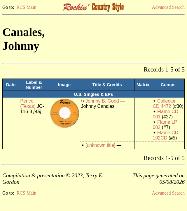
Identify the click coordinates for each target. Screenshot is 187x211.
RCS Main (26, 7)
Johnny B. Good (102, 100)
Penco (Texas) (27, 103)
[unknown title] (100, 145)
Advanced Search (168, 7)
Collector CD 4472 (164, 103)
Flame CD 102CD (165, 135)
